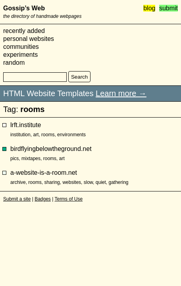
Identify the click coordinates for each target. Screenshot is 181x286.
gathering (118, 182)
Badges (43, 199)
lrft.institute (25, 125)
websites (71, 182)
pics (14, 158)
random (14, 62)
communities (21, 46)
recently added (24, 30)
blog (149, 8)
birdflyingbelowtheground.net (51, 148)
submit (168, 8)
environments (71, 134)
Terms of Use (68, 199)
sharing (52, 182)
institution (20, 134)
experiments (20, 54)
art (36, 134)
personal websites (28, 38)
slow (88, 182)
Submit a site (17, 199)
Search (79, 77)
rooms (47, 134)
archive (18, 182)
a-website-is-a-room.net (43, 172)
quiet (101, 182)
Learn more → (121, 93)
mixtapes (30, 158)
